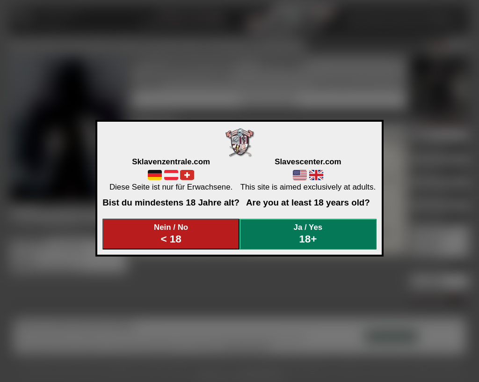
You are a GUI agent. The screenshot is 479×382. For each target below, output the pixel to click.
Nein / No (171, 234)
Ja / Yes (308, 234)
